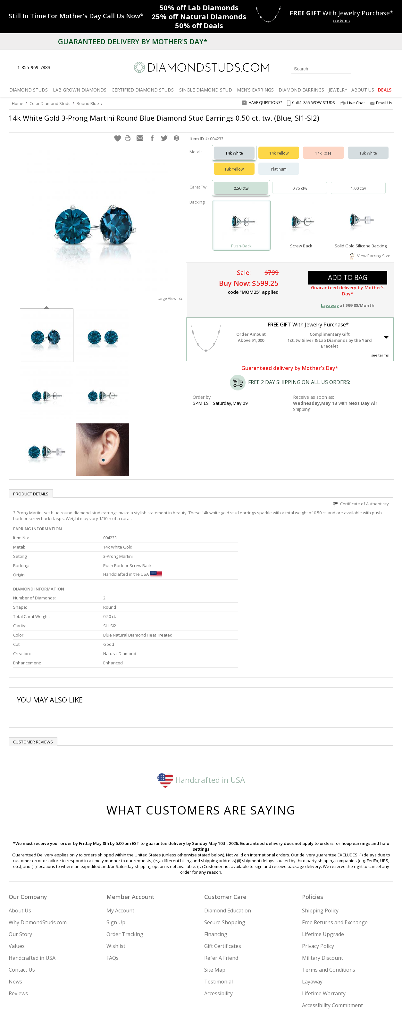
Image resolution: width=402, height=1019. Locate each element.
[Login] (360, 68)
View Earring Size (370, 249)
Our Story (20, 869)
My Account (120, 845)
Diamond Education (227, 845)
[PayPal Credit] (252, 1005)
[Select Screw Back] (301, 216)
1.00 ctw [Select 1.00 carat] (358, 182)
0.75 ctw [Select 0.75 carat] (299, 182)
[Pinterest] (331, 981)
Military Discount (322, 892)
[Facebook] (317, 981)
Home (17, 103)
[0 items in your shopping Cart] (389, 68)
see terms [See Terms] (380, 348)
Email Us (381, 102)
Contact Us (22, 904)
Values (17, 881)
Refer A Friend (221, 892)
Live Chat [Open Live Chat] (352, 102)
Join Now (227, 979)
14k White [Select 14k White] (234, 146)
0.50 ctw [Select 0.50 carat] (241, 182)
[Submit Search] (346, 68)
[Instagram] (285, 981)
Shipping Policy (320, 845)
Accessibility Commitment (332, 940)
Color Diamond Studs (50, 103)
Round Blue (88, 103)
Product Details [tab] (30, 487)
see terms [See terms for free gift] (341, 20)
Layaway (312, 916)
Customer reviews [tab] (33, 677)
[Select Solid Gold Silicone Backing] (360, 216)
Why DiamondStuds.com (38, 857)
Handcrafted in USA (201, 714)
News (15, 916)
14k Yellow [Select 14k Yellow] (279, 146)
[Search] (321, 69)
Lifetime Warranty (324, 928)
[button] (117, 131)
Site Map (214, 904)
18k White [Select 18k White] (368, 146)
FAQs (112, 892)
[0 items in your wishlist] (374, 68)
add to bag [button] (347, 271)
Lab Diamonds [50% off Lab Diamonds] (199, 7)
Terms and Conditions (328, 904)
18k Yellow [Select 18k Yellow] (234, 162)
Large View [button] (169, 292)
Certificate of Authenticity (361, 497)
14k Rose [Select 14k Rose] (323, 146)
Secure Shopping (224, 857)
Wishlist (115, 881)
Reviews (18, 928)
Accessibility (218, 928)
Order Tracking (124, 869)
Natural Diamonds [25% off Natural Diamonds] (199, 16)
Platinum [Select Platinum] (279, 162)
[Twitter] (302, 981)
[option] (46, 328)
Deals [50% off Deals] (199, 25)
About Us (20, 845)
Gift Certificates (222, 881)
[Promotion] (76, 16)
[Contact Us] (75, 67)
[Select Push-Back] (241, 216)
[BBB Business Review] (151, 1005)
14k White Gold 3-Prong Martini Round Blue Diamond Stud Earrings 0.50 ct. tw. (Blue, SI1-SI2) (164, 118)
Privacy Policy (318, 881)
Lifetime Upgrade (323, 869)
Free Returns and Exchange (335, 857)
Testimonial (218, 916)
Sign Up (115, 857)
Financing (215, 869)
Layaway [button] (330, 299)
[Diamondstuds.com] (201, 67)
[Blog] (348, 981)
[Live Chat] (61, 67)
